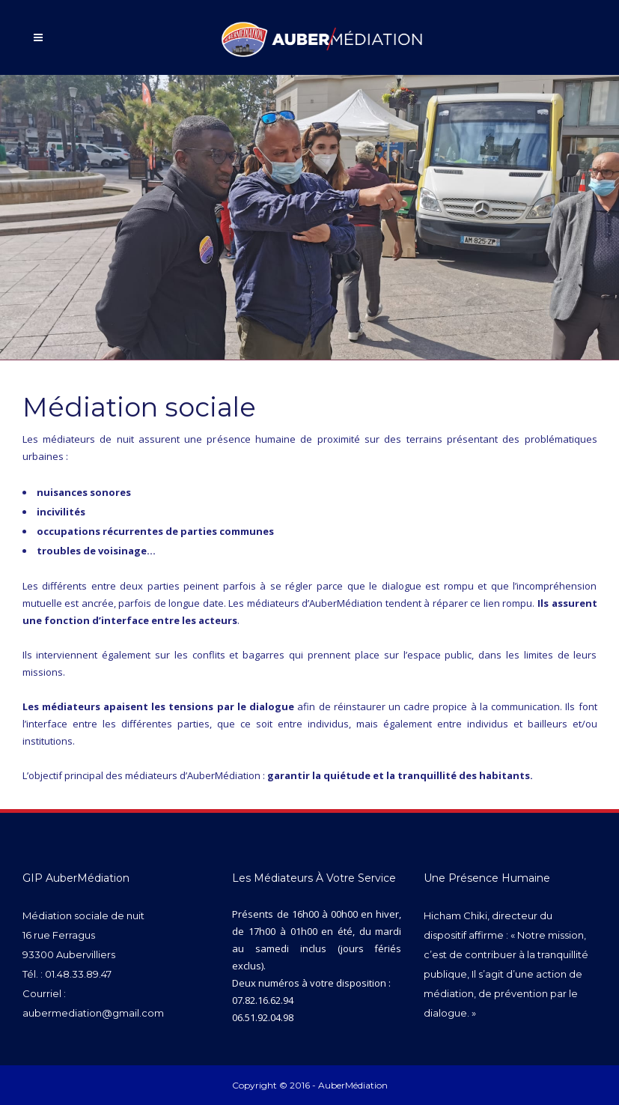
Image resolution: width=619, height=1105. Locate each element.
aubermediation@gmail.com (93, 1013)
